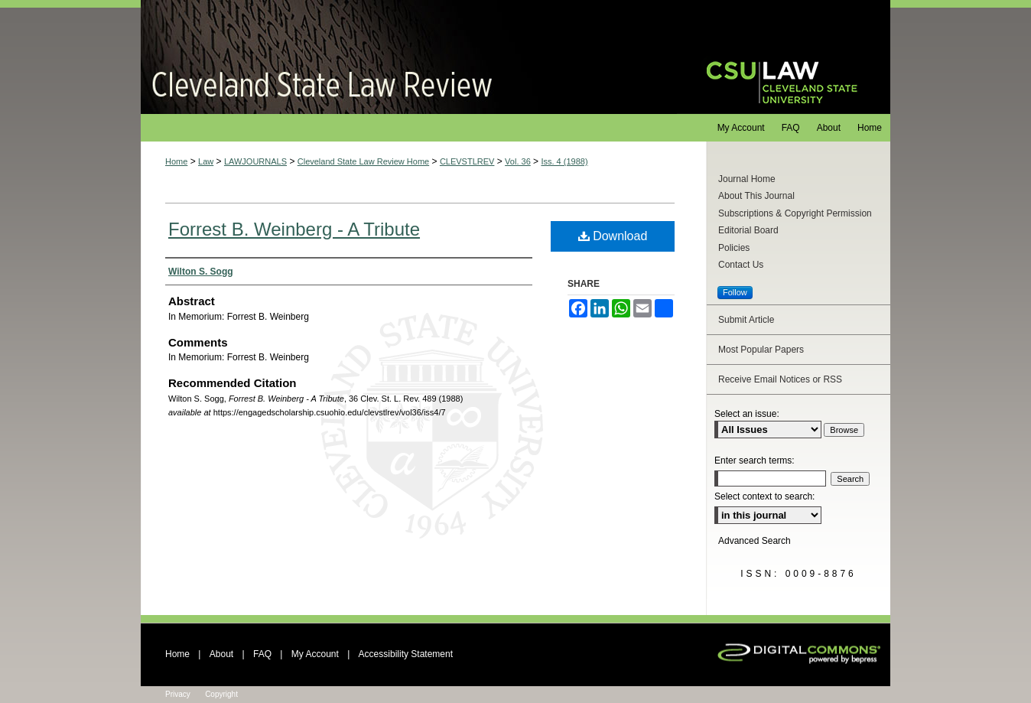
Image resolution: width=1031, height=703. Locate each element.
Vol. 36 (518, 161)
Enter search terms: (754, 460)
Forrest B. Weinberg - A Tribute (294, 229)
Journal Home (747, 179)
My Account (315, 654)
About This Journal (756, 195)
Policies (734, 247)
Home (176, 161)
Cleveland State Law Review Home (363, 161)
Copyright (221, 694)
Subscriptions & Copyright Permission (795, 213)
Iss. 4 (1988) (564, 161)
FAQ (262, 654)
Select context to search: (764, 496)
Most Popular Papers (761, 349)
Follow (735, 292)
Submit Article (746, 319)
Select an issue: (746, 413)
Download (613, 235)
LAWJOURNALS (255, 161)
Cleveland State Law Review (409, 57)
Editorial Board (748, 230)
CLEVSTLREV (467, 161)
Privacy (177, 694)
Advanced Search (754, 540)
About (221, 654)
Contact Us (740, 264)
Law (205, 161)
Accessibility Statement (406, 654)
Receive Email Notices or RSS (780, 379)
